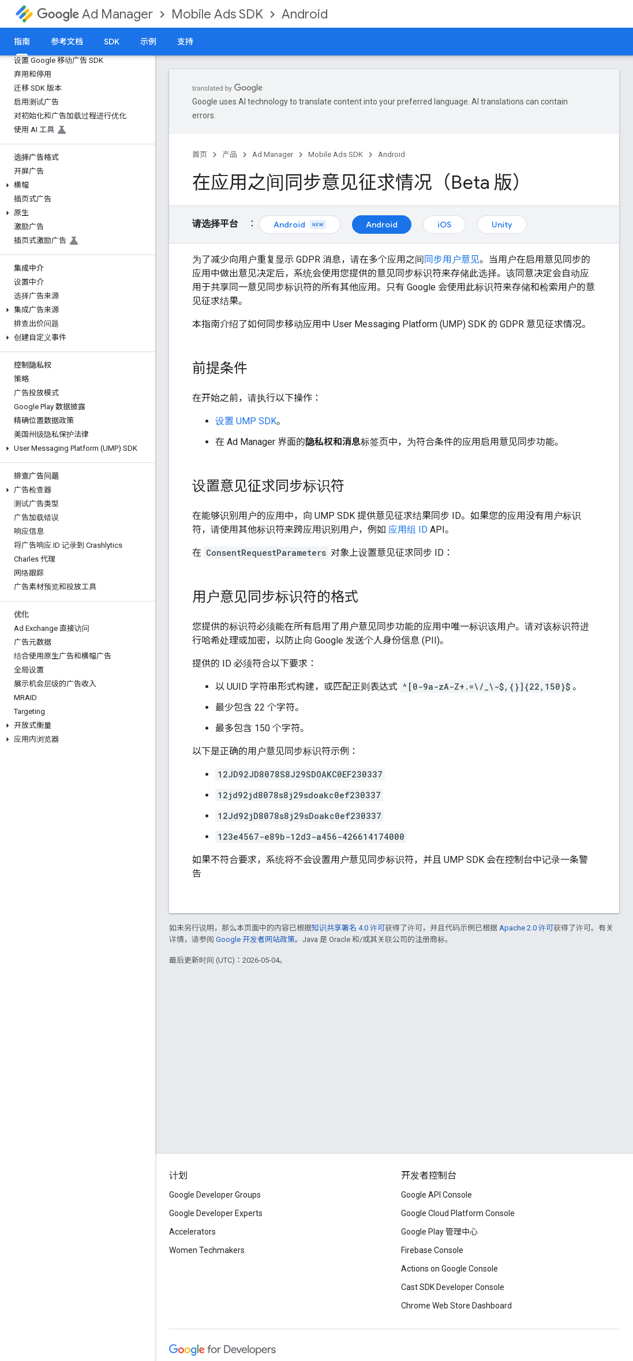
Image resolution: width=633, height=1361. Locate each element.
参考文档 (67, 41)
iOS (444, 224)
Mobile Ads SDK (217, 14)
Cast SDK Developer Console (452, 1287)
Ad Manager (95, 14)
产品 (229, 154)
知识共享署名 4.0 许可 (348, 927)
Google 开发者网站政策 (255, 939)
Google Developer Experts (216, 1213)
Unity (502, 224)
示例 (148, 41)
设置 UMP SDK (245, 421)
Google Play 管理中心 (439, 1231)
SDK (111, 41)
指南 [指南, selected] (22, 41)
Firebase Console (432, 1250)
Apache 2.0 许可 (526, 927)
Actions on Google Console (449, 1268)
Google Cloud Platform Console (458, 1213)
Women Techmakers (207, 1250)
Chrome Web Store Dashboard (456, 1305)
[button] (75, 185)
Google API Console (436, 1194)
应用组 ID (408, 529)
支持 (185, 41)
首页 (199, 154)
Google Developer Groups (215, 1194)
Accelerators (192, 1231)
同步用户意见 (452, 259)
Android (305, 14)
